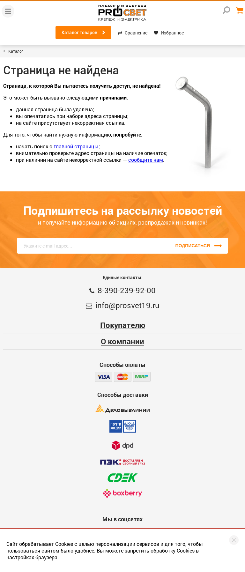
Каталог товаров (83, 32)
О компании (122, 341)
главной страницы (76, 146)
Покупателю (122, 325)
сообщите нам (145, 159)
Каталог (15, 51)
